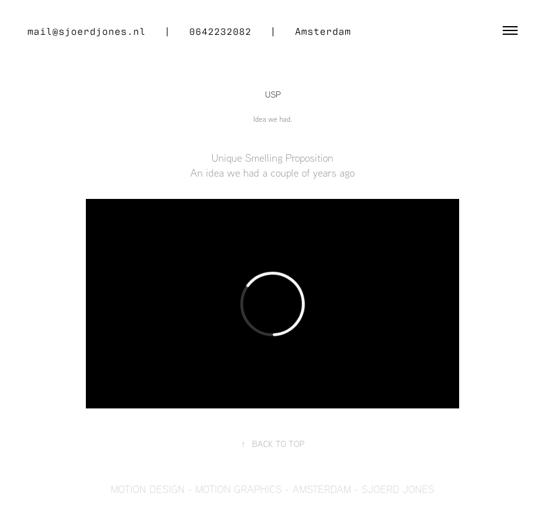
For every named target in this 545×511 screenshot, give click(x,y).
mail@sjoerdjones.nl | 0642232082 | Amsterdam (189, 30)
